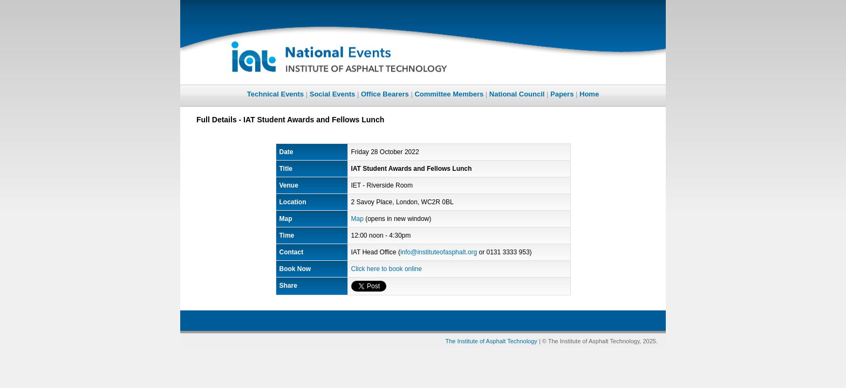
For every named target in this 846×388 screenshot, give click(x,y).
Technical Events (275, 94)
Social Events (333, 94)
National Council (517, 94)
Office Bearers (385, 94)
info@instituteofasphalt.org (438, 252)
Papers (562, 94)
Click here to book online (386, 269)
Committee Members (448, 94)
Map (357, 219)
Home (589, 94)
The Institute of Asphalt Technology (491, 341)
